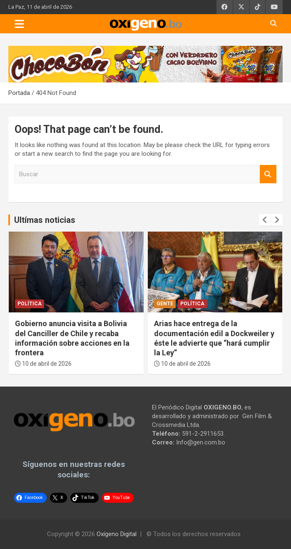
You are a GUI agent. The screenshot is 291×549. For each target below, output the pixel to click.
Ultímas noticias (44, 220)
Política (29, 304)
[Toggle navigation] (19, 23)
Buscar (268, 174)
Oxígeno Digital (117, 534)
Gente (165, 304)
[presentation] (265, 220)
